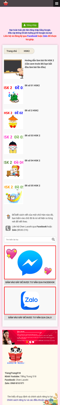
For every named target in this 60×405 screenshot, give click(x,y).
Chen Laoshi (22, 380)
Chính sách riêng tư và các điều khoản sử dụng (30, 400)
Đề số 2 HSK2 (31, 110)
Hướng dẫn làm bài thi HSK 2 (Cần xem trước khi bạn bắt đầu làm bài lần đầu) (39, 63)
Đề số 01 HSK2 (32, 85)
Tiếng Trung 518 (28, 376)
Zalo (45, 36)
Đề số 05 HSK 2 (32, 185)
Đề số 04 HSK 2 (32, 160)
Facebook (32, 36)
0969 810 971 (17, 383)
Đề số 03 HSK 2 (32, 135)
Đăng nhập (30, 25)
